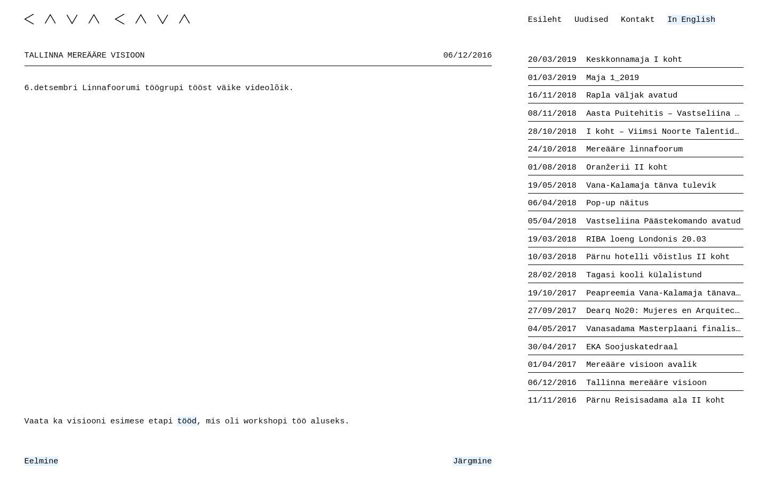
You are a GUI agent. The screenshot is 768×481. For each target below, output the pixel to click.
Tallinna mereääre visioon (617, 383)
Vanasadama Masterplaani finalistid (636, 329)
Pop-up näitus (588, 203)
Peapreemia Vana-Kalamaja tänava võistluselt (636, 293)
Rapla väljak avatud (603, 95)
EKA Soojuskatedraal (603, 347)
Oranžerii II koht (598, 167)
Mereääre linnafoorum (605, 149)
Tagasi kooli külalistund (615, 275)
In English (691, 20)
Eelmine (42, 461)
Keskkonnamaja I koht (605, 60)
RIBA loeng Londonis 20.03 (617, 239)
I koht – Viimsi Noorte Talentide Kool (636, 132)
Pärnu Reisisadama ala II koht (626, 400)
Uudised (591, 20)
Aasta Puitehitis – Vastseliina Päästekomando (636, 113)
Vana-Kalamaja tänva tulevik (622, 185)
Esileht (545, 20)
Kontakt (638, 20)
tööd (186, 421)
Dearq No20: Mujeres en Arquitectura (636, 311)
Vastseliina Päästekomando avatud (634, 221)
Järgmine (472, 461)
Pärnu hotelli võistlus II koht (629, 257)
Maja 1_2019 (583, 78)
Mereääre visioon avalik (612, 365)
